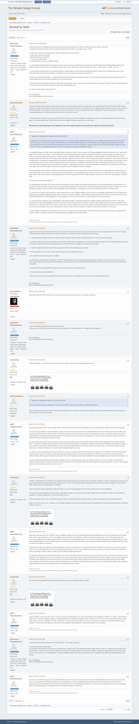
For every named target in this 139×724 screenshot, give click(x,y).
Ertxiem (15, 43)
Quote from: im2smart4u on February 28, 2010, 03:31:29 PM (50, 136)
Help (115, 721)
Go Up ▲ (129, 721)
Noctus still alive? (96, 152)
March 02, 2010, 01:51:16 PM (37, 359)
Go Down (12, 37)
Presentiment (17, 396)
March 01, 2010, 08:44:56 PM (37, 228)
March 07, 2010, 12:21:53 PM (37, 676)
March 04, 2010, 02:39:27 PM (37, 477)
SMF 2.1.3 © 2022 (11, 721)
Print (128, 37)
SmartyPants (17, 103)
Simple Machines (21, 721)
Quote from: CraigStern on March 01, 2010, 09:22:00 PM (48, 400)
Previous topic (116, 32)
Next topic (126, 32)
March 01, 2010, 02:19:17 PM (37, 132)
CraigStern (16, 291)
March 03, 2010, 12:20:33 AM (37, 396)
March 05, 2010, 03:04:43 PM (37, 531)
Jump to (102, 709)
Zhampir (15, 360)
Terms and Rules (121, 721)
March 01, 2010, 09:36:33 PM (37, 322)
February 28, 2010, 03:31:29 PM (37, 102)
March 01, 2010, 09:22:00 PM (37, 291)
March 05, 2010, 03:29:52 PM (37, 613)
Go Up (11, 701)
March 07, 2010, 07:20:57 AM (37, 639)
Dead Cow (37, 94)
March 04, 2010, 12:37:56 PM (37, 424)
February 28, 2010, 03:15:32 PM (37, 43)
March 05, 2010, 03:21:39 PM (37, 577)
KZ (13, 132)
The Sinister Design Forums (24, 8)
